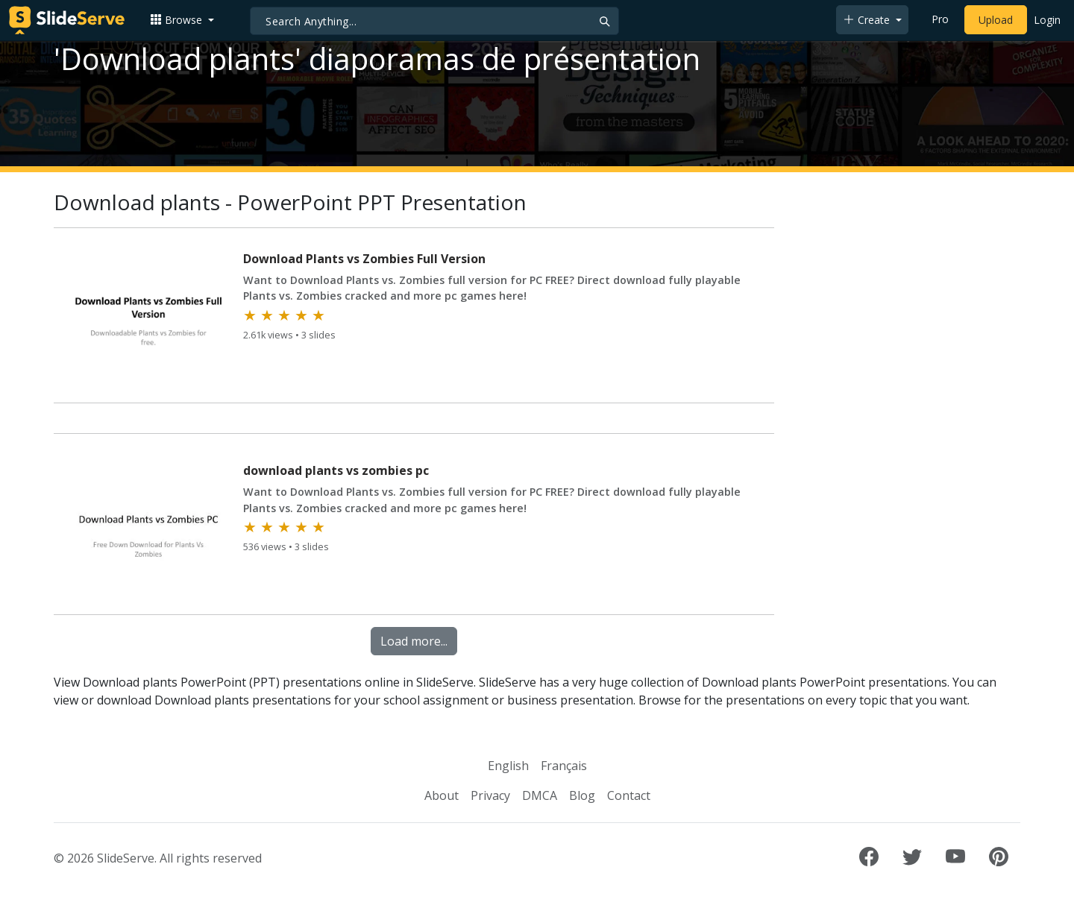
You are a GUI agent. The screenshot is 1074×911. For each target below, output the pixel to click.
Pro (940, 19)
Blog (582, 795)
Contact (628, 795)
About (441, 795)
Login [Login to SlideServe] (1047, 20)
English (508, 765)
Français (564, 765)
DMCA (539, 795)
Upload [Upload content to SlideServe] (996, 20)
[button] (182, 20)
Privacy (490, 795)
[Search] (434, 21)
